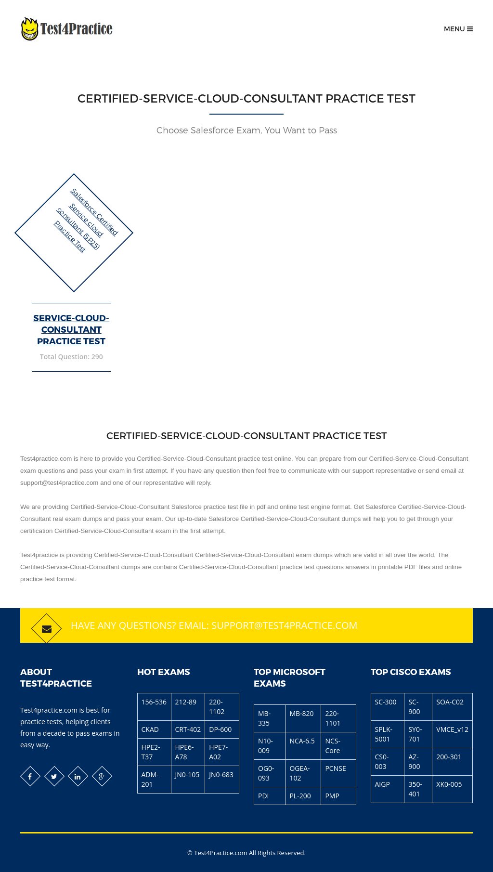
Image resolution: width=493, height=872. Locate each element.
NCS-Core (332, 745)
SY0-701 (415, 734)
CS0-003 (382, 761)
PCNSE (335, 768)
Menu (458, 29)
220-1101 (332, 718)
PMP (332, 795)
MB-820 (301, 713)
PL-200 (300, 795)
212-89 (186, 701)
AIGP (382, 784)
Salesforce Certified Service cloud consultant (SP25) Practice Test (86, 220)
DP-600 (220, 729)
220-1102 (216, 706)
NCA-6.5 (301, 740)
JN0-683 (221, 774)
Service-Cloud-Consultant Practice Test (71, 329)
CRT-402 (188, 729)
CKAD (150, 729)
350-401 (415, 789)
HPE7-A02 (218, 751)
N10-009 (265, 745)
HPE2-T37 (151, 751)
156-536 (154, 701)
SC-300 (386, 701)
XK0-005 (449, 784)
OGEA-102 (299, 773)
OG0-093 (266, 773)
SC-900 (414, 706)
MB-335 (264, 718)
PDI (263, 795)
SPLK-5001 (383, 734)
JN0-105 (187, 774)
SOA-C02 (450, 701)
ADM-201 (150, 779)
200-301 (449, 756)
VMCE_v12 (452, 729)
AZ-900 (414, 761)
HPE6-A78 (184, 751)
